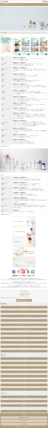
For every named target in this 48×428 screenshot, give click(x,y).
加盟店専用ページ (45, 1)
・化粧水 (24, 320)
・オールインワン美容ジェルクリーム (24, 329)
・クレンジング (24, 311)
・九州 (24, 389)
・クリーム (24, 333)
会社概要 (24, 401)
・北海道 (24, 358)
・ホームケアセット (24, 351)
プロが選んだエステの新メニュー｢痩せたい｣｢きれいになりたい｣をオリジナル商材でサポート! (6, 1)
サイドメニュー (1, 2)
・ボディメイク (24, 307)
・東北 (24, 362)
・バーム (24, 337)
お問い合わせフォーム (23, 300)
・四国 (24, 384)
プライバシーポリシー (24, 420)
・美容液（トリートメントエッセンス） (24, 324)
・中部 (24, 371)
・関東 (24, 367)
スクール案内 (24, 396)
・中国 (24, 380)
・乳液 (24, 342)
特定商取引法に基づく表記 (24, 417)
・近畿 (24, 376)
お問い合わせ (24, 411)
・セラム (24, 346)
